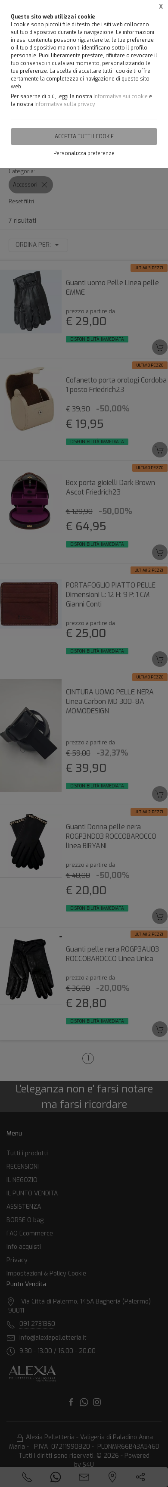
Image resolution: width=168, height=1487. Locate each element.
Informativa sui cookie (120, 96)
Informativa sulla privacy (64, 104)
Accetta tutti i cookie (84, 136)
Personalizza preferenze (84, 153)
